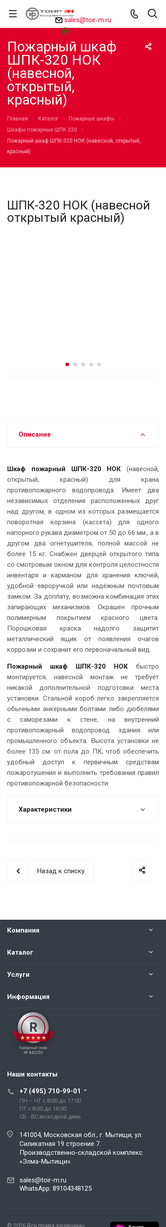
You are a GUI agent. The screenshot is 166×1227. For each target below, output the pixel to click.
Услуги (18, 975)
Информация (28, 997)
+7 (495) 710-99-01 (50, 1091)
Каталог (20, 952)
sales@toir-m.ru (87, 20)
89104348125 (87, 30)
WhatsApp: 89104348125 (55, 1188)
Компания (23, 930)
